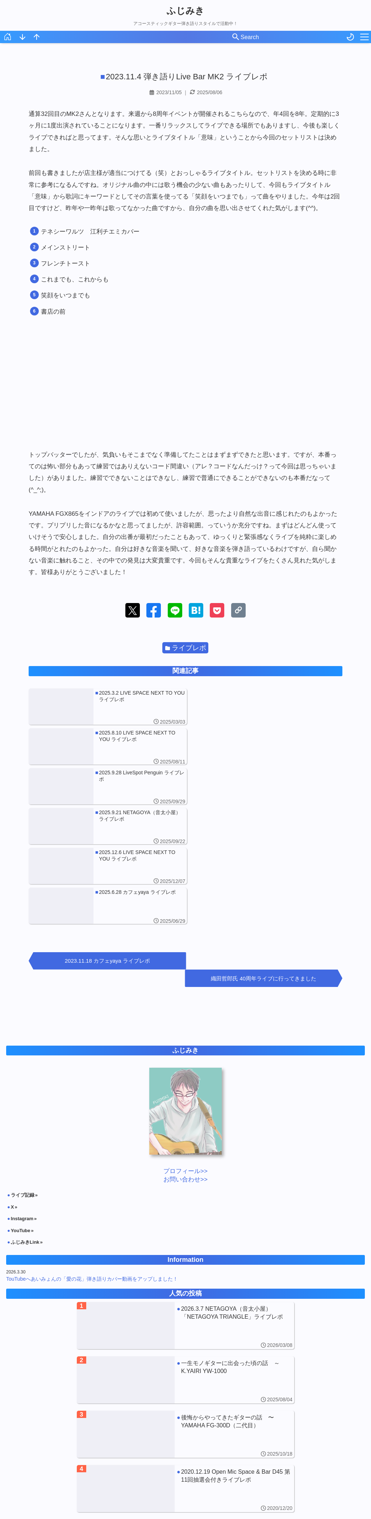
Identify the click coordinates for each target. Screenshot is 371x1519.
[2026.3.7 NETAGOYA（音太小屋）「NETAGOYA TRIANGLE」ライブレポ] (185, 1188)
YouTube (20, 1093)
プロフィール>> (185, 1034)
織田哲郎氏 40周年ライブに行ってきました (265, 841)
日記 (248, 1460)
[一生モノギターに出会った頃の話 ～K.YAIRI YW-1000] (185, 1243)
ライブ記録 (22, 1058)
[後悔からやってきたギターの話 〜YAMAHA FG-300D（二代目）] (185, 1297)
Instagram (22, 1081)
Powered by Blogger (260, 1513)
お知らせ (170, 1460)
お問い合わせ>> (185, 1042)
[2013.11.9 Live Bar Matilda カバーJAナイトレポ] (185, 1406)
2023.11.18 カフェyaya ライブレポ (105, 841)
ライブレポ (185, 648)
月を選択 (186, 1491)
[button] (132, 610)
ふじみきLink (25, 1105)
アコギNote (131, 1460)
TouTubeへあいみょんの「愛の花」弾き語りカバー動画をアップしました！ (92, 1142)
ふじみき (185, 10)
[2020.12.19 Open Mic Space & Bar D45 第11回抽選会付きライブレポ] (185, 1351)
